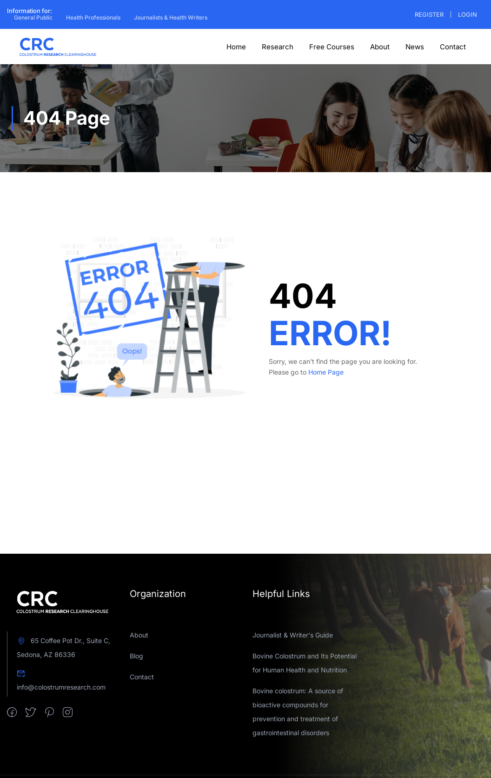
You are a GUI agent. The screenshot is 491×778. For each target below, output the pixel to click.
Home (236, 46)
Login (467, 14)
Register (429, 14)
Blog (136, 656)
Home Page (326, 372)
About (380, 46)
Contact (453, 46)
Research (277, 46)
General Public (33, 17)
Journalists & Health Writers (170, 17)
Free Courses (331, 46)
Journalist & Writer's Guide (292, 635)
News (414, 46)
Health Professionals (93, 17)
